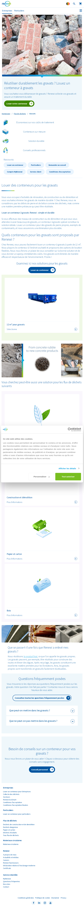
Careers (6, 860)
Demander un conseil (57, 165)
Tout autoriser (68, 477)
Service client (35, 172)
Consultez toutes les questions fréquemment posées (39, 698)
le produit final (30, 656)
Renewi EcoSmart (9, 799)
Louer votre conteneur (16, 103)
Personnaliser (41, 477)
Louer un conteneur (15, 165)
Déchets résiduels (10, 832)
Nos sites (6, 884)
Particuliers (19, 10)
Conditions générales (26, 898)
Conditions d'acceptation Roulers (15, 805)
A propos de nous (9, 855)
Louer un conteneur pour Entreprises (17, 791)
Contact (6, 887)
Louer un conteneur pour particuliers (16, 814)
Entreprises (7, 10)
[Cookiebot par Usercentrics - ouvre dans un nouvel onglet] (69, 429)
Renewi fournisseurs (11, 863)
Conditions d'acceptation (12, 802)
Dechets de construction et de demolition (19, 824)
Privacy (63, 898)
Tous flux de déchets (11, 835)
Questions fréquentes (11, 881)
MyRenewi (7, 879)
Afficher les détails (67, 468)
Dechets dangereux (10, 827)
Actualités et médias (10, 857)
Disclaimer (55, 898)
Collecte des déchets (11, 794)
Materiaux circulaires (10, 844)
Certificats (7, 868)
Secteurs (6, 797)
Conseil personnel (39, 769)
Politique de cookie (42, 898)
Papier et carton (9, 830)
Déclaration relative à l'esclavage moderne (19, 865)
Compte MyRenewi (14, 172)
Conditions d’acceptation (60, 172)
